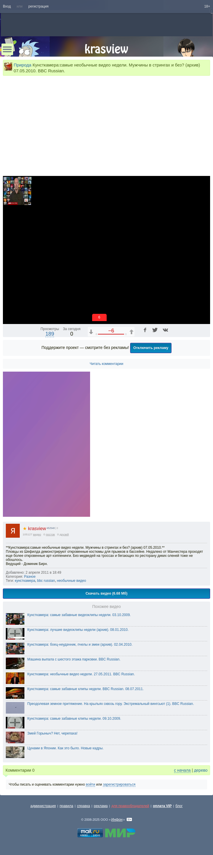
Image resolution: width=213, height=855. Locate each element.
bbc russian (46, 581)
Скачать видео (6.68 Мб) (106, 593)
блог (179, 806)
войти (90, 784)
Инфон (117, 820)
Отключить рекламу (151, 348)
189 (49, 334)
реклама (101, 806)
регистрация (38, 6)
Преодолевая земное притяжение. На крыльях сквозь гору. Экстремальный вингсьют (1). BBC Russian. (110, 704)
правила (66, 806)
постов (50, 534)
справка (83, 806)
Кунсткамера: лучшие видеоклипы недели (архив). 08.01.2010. (78, 630)
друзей (64, 534)
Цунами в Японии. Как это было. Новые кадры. (65, 748)
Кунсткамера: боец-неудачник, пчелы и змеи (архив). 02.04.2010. (80, 644)
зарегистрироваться (119, 784)
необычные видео (71, 581)
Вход (7, 6)
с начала (182, 770)
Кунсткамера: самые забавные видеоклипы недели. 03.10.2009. (79, 615)
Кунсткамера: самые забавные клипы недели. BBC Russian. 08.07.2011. (85, 689)
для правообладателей (130, 806)
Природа (22, 64)
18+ (207, 6)
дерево (200, 770)
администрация (43, 806)
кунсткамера (25, 581)
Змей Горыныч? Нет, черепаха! (52, 733)
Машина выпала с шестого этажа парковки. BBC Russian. (73, 659)
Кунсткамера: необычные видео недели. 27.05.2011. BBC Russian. (81, 674)
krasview (34, 528)
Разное (30, 577)
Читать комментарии (106, 364)
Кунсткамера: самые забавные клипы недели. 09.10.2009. (74, 719)
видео (37, 534)
